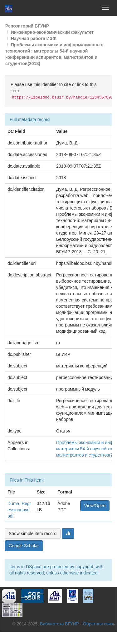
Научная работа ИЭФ (33, 38)
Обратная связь (99, 623)
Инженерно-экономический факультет (52, 32)
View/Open (94, 505)
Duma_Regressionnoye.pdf (19, 509)
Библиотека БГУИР (59, 623)
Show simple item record (32, 533)
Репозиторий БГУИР (27, 25)
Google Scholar (24, 545)
